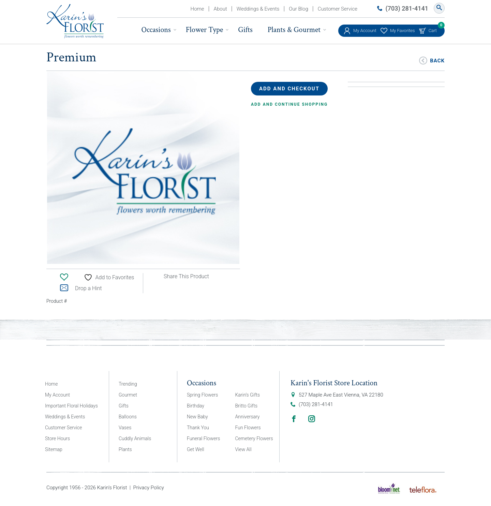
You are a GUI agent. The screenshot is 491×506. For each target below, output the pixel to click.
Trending (128, 384)
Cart (433, 29)
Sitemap (53, 449)
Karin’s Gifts (247, 395)
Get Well (195, 449)
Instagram (311, 418)
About (220, 9)
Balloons (128, 416)
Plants (125, 449)
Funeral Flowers (203, 438)
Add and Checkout (289, 89)
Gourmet (128, 395)
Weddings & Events (258, 9)
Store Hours (57, 438)
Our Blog (298, 9)
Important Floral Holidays (71, 405)
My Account (364, 30)
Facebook (294, 418)
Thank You (198, 427)
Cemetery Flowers (254, 438)
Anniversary (247, 416)
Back (437, 60)
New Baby (197, 416)
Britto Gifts (246, 405)
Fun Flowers (248, 427)
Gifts (245, 30)
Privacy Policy (148, 488)
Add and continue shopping (289, 104)
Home (197, 9)
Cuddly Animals (135, 438)
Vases (125, 427)
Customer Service (337, 9)
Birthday (195, 405)
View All (243, 449)
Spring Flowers (202, 395)
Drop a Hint (81, 288)
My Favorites (402, 30)
